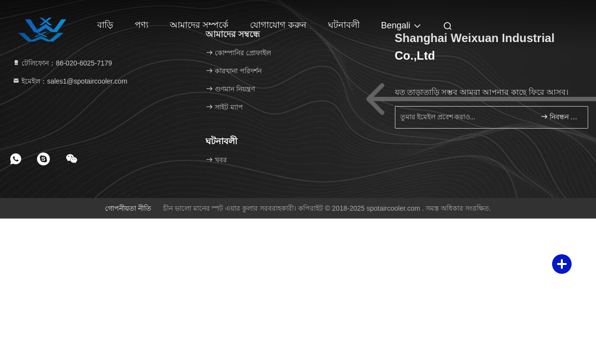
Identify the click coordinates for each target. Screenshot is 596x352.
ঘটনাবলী (344, 25)
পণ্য (141, 25)
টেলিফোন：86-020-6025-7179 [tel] (62, 63)
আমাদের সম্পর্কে (199, 25)
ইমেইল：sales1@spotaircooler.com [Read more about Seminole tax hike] (69, 81)
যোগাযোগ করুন (278, 25)
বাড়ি (105, 25)
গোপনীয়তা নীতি (128, 208)
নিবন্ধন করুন (560, 116)
